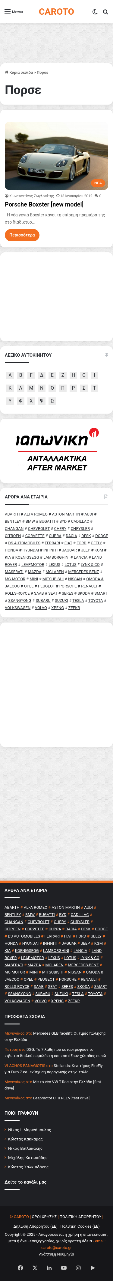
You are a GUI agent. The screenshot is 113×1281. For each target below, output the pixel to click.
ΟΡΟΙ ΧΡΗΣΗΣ (44, 1216)
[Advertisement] (56, 685)
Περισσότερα (22, 235)
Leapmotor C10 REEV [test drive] (61, 1098)
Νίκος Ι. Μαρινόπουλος (29, 1129)
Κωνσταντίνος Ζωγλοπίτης (31, 196)
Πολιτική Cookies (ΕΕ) (79, 1226)
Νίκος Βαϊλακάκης (25, 1148)
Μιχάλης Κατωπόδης (28, 1157)
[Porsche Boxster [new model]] (56, 156)
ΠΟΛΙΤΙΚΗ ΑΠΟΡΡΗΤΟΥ (81, 1216)
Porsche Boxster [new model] (44, 204)
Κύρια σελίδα (19, 72)
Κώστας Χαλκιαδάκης (28, 1166)
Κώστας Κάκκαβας (25, 1139)
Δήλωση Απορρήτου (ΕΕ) (35, 1226)
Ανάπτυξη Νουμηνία (56, 1254)
